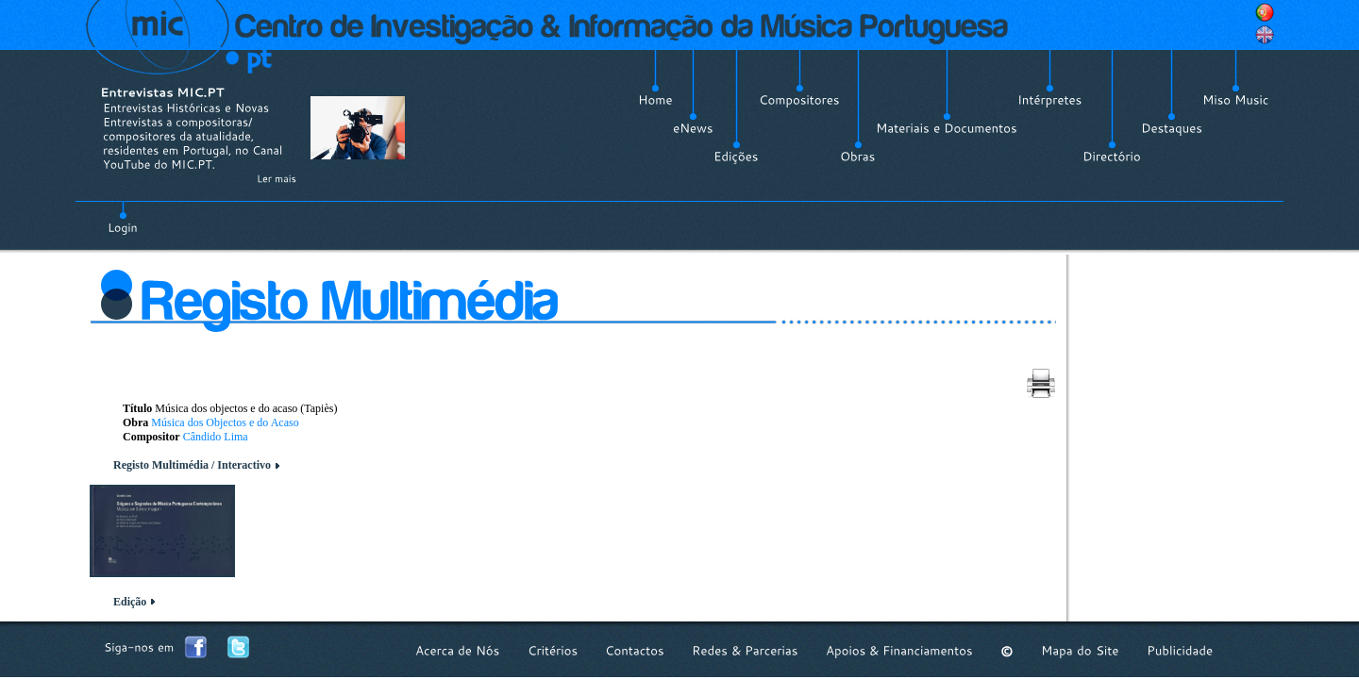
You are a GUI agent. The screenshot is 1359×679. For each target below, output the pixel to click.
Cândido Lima (215, 436)
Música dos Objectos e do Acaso (224, 422)
